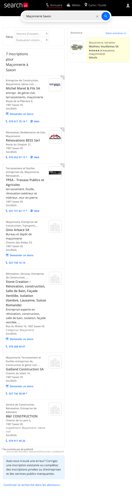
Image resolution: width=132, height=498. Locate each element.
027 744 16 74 (17, 262)
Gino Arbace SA (17, 230)
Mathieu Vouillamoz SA (104, 46)
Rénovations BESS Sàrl (23, 140)
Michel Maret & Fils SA (23, 88)
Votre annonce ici (116, 33)
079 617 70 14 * (18, 121)
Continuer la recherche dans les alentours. (32, 485)
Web (36, 121)
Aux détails (11, 108)
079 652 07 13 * (18, 157)
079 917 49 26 (17, 440)
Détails (93, 57)
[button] (32, 34)
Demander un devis (21, 114)
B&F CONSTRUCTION (22, 416)
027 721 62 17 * (18, 211)
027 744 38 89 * (18, 393)
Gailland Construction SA (25, 369)
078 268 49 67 (17, 346)
